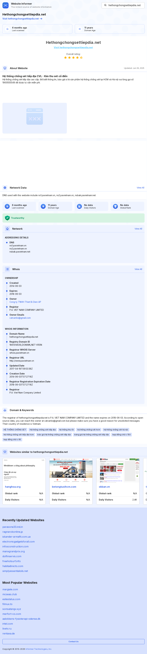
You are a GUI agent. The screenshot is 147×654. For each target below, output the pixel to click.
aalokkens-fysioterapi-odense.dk (21, 618)
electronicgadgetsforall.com (18, 541)
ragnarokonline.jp (12, 531)
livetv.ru (6, 628)
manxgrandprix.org (13, 551)
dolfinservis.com (11, 556)
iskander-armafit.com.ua (16, 536)
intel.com (7, 623)
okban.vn (104, 486)
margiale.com (10, 589)
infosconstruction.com (15, 546)
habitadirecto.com (12, 566)
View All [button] (140, 187)
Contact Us (73, 641)
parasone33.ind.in (12, 526)
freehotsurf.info (11, 561)
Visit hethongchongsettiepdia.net (22, 18)
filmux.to (7, 604)
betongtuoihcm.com (64, 486)
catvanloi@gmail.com (20, 318)
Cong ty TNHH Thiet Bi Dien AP (25, 302)
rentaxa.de (8, 633)
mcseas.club (9, 594)
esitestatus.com (11, 599)
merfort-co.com (11, 613)
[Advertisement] (73, 93)
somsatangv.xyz (11, 608)
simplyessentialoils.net (15, 570)
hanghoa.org (13, 486)
